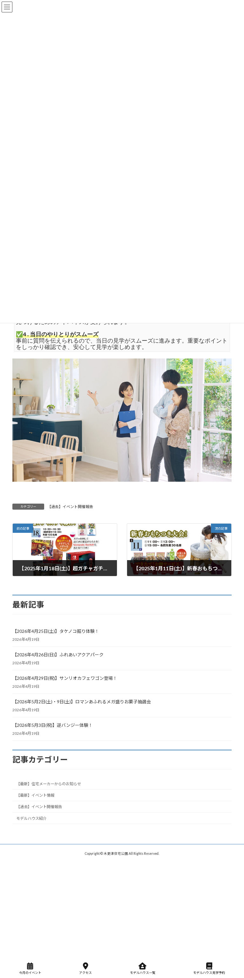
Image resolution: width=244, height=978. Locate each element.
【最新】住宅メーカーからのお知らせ (48, 783)
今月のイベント (30, 968)
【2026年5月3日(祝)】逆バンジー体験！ (52, 725)
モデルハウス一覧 (142, 968)
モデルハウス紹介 (31, 818)
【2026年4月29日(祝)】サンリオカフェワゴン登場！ (64, 678)
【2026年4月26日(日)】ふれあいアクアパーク (58, 654)
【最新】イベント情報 (35, 795)
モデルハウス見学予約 (209, 968)
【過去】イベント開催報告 (70, 506)
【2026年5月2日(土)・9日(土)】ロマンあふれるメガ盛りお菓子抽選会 (81, 701)
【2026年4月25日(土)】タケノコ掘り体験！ (55, 631)
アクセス (85, 968)
